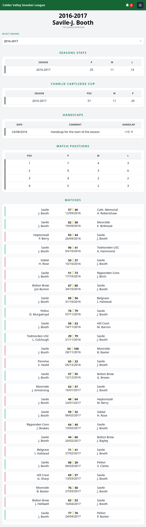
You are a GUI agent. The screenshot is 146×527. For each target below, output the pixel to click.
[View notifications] (130, 5)
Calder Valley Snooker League (24, 5)
